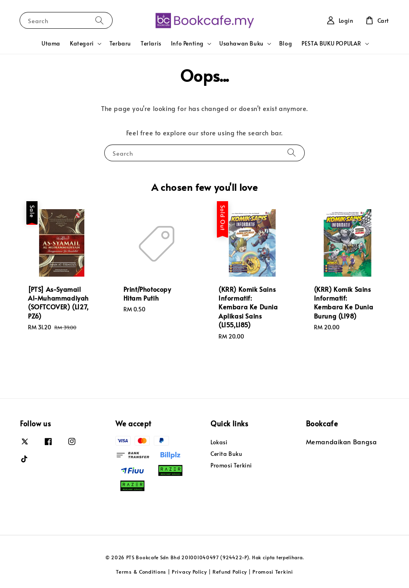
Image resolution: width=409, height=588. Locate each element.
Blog (285, 43)
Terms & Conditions (141, 571)
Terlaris (151, 43)
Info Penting (187, 43)
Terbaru (120, 43)
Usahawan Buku (241, 43)
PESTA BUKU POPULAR (331, 43)
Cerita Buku (226, 453)
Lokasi (219, 442)
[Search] (99, 20)
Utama (51, 43)
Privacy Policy (189, 571)
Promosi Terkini (231, 465)
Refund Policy (229, 571)
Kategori (82, 43)
